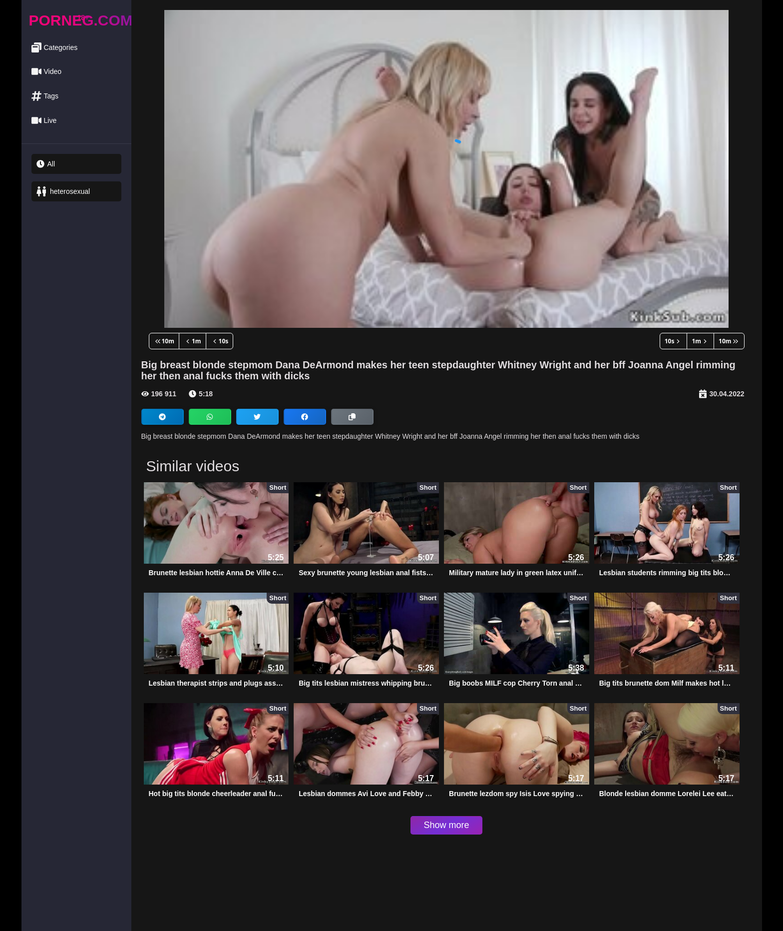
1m (192, 341)
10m (164, 341)
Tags (45, 96)
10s (220, 341)
